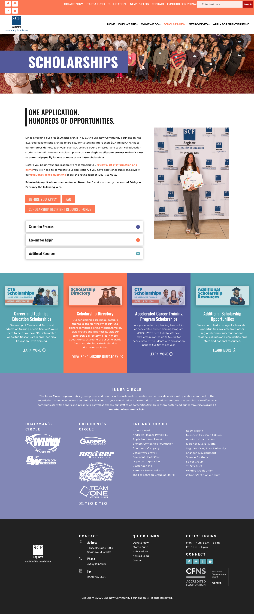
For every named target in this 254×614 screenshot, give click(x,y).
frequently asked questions (48, 174)
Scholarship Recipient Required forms (60, 209)
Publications (117, 4)
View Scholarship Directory (95, 356)
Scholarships (173, 24)
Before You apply (43, 199)
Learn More (32, 350)
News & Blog (139, 4)
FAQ (68, 199)
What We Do (150, 24)
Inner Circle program (58, 396)
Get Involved (198, 24)
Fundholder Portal (182, 4)
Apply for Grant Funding (231, 24)
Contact (158, 4)
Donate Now (73, 4)
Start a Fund (95, 4)
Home (111, 24)
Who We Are (127, 24)
